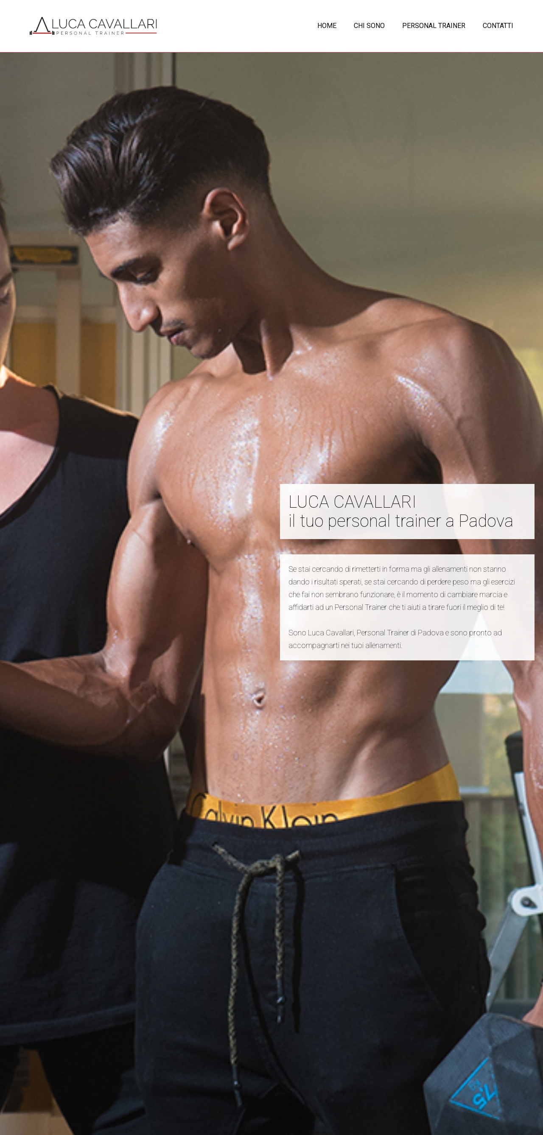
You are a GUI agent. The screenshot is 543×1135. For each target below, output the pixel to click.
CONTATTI (498, 26)
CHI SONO (369, 26)
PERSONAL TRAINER (433, 26)
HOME (326, 26)
